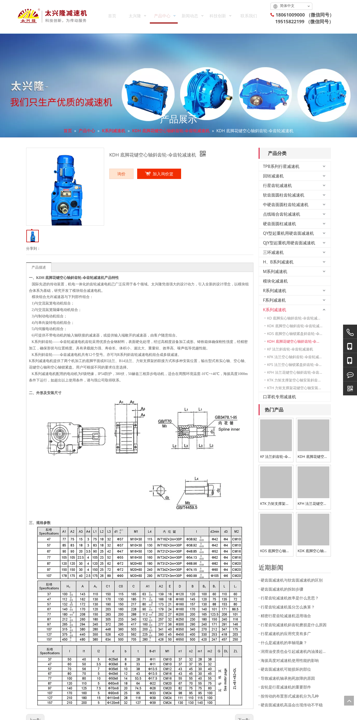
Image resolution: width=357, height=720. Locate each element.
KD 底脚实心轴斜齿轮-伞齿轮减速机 (296, 318)
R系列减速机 (274, 290)
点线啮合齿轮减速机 (281, 214)
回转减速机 (273, 176)
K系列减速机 (274, 309)
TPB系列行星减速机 (281, 166)
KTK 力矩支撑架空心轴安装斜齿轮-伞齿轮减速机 (299, 380)
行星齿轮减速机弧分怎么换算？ (288, 606)
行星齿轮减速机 (277, 185)
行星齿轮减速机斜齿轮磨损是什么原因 (294, 624)
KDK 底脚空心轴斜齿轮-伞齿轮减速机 (297, 325)
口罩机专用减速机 (279, 397)
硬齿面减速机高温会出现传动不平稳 (292, 704)
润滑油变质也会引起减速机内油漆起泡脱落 (295, 651)
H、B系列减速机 (278, 262)
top (349, 701)
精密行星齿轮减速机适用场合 (286, 615)
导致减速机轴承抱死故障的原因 (288, 678)
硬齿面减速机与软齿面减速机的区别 (292, 580)
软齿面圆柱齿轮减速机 (283, 195)
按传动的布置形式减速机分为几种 (290, 696)
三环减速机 (273, 252)
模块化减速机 (275, 281)
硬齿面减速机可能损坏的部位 (286, 669)
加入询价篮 (163, 174)
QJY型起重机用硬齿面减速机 (289, 243)
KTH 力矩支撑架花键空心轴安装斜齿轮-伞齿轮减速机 (299, 387)
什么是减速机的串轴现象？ (284, 642)
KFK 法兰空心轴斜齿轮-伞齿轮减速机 (296, 356)
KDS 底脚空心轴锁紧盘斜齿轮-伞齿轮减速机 (299, 333)
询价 (121, 174)
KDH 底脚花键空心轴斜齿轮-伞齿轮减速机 (299, 341)
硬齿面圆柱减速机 (279, 223)
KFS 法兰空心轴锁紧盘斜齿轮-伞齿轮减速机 (299, 364)
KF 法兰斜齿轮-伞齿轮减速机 (290, 349)
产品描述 (39, 267)
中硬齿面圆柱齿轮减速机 (285, 204)
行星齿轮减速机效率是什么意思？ (290, 597)
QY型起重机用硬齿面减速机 (288, 233)
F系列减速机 (274, 300)
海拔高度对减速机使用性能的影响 (290, 660)
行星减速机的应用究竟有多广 (286, 633)
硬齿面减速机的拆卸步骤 (282, 589)
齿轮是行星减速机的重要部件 (286, 687)
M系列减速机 (275, 271)
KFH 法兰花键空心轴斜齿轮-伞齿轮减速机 (299, 372)
